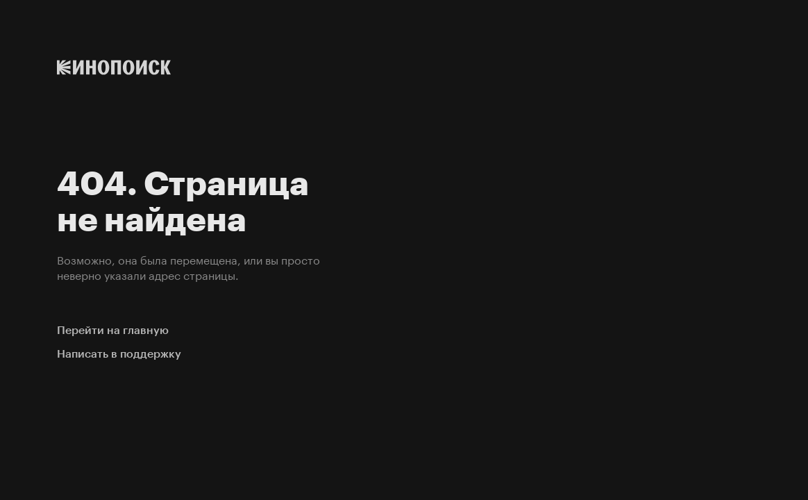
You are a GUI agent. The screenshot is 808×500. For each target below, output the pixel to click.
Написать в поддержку (119, 353)
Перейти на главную (113, 330)
